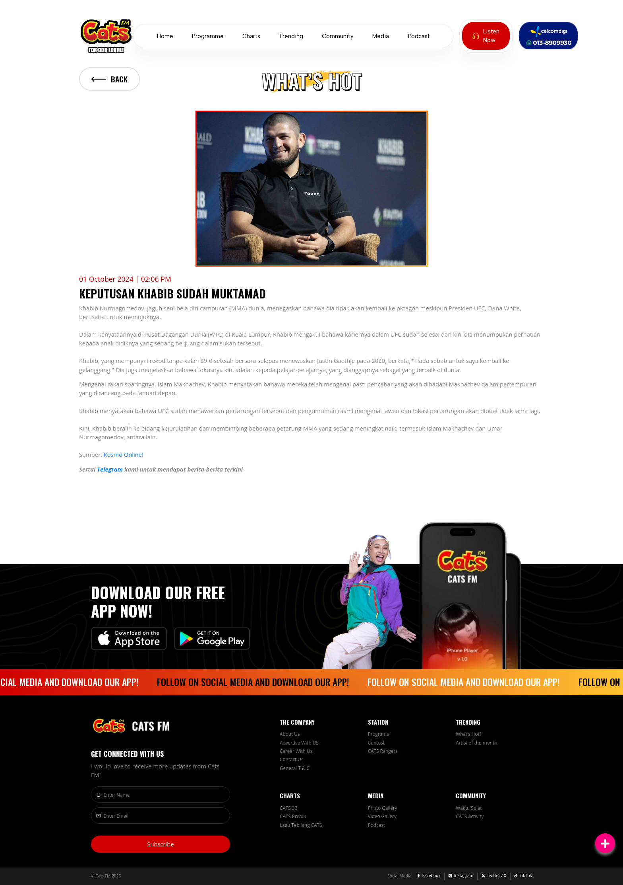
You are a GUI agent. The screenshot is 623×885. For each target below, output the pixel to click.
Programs (378, 734)
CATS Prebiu (293, 816)
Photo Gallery (382, 808)
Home (165, 36)
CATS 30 (288, 808)
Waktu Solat (469, 808)
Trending (291, 36)
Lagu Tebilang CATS (301, 825)
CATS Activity (470, 816)
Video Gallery (382, 816)
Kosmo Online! (123, 454)
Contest (376, 742)
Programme (208, 36)
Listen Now (485, 36)
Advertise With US (299, 742)
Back (109, 79)
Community (338, 36)
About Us (290, 734)
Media (380, 36)
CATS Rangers (383, 751)
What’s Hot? (469, 734)
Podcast (419, 36)
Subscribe (160, 844)
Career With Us (296, 751)
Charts (251, 36)
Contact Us (292, 759)
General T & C (295, 768)
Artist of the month (476, 742)
